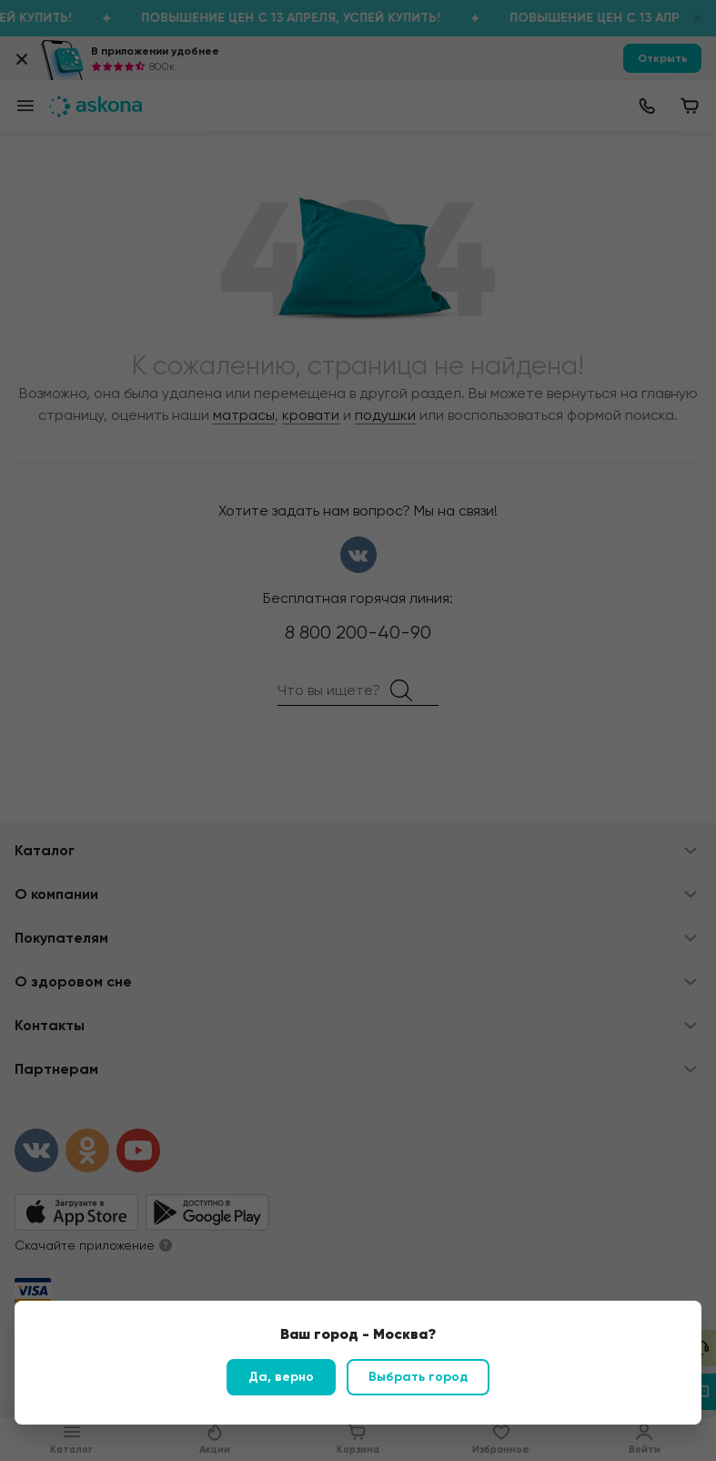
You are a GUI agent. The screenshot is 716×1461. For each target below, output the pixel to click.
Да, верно (281, 1376)
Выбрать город (418, 1376)
